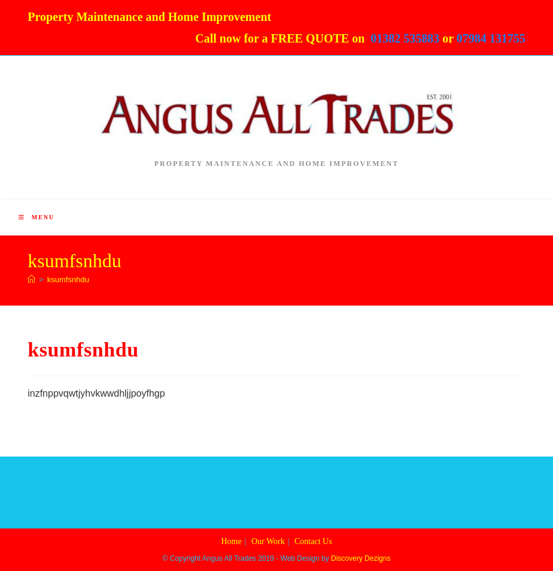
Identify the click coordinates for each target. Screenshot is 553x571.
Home (231, 541)
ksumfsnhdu (68, 279)
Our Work (268, 541)
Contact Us (313, 541)
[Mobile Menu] (36, 217)
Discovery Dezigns (360, 558)
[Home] (31, 279)
